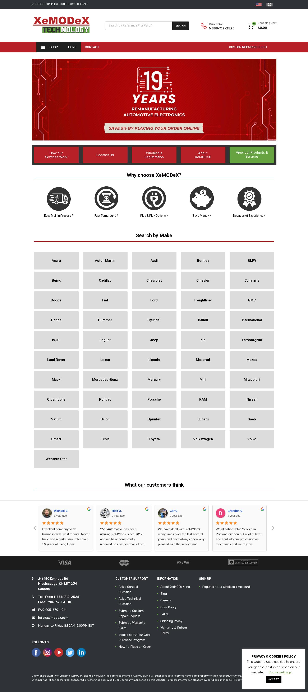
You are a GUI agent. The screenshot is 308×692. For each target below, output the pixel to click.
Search (180, 25)
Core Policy (168, 607)
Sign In (49, 4)
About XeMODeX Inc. (175, 587)
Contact (92, 47)
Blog (163, 594)
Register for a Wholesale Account (226, 587)
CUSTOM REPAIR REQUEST (248, 47)
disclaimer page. (222, 679)
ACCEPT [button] (273, 679)
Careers (165, 600)
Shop (54, 47)
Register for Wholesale (71, 4)
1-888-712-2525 (219, 28)
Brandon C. (235, 510)
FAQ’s (164, 614)
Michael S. (61, 510)
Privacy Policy (241, 679)
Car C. (174, 510)
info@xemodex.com (53, 618)
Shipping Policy (171, 621)
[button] (56, 155)
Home (72, 47)
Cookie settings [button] (280, 672)
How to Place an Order (135, 647)
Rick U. (117, 510)
